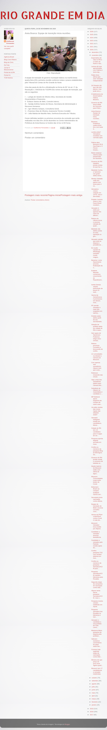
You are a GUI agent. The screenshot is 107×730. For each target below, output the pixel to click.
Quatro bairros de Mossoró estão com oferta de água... (96, 469)
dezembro (95, 52)
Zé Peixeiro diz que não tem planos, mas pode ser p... (96, 88)
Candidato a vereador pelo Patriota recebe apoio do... (97, 544)
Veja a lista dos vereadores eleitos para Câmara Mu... (97, 382)
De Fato (7, 65)
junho (94, 690)
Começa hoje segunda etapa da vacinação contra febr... (96, 653)
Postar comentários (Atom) (40, 200)
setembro (95, 681)
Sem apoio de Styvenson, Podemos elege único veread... (96, 336)
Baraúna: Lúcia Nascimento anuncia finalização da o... (97, 263)
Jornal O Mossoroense (8, 68)
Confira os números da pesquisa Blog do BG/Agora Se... (97, 450)
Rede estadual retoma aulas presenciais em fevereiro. (96, 155)
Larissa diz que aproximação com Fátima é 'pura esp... (97, 69)
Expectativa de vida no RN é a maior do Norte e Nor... (96, 60)
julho (93, 687)
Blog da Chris (8, 62)
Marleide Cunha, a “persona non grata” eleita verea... (97, 173)
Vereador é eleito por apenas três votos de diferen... (96, 211)
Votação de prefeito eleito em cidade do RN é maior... (96, 327)
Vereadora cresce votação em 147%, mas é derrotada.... (96, 192)
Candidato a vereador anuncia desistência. (96, 534)
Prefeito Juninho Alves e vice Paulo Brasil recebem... (97, 202)
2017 (92, 715)
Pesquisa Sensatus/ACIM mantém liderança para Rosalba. (97, 575)
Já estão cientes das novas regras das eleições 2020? (97, 411)
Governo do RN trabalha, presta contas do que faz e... (97, 164)
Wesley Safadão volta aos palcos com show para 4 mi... (97, 182)
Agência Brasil (9, 57)
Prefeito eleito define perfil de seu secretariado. (96, 319)
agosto (94, 684)
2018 (92, 711)
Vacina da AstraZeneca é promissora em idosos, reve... (96, 298)
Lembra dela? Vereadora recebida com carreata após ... (97, 135)
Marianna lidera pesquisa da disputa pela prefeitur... (96, 633)
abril (93, 696)
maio (93, 693)
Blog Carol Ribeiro (10, 59)
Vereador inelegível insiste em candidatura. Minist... (96, 421)
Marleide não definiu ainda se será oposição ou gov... (96, 232)
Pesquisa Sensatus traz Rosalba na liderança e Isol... (97, 613)
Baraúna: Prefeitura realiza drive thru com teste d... (97, 125)
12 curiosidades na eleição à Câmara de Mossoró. (96, 356)
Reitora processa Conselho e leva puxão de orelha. (97, 347)
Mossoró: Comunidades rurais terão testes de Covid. (97, 480)
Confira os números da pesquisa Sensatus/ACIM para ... (97, 564)
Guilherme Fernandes (10, 42)
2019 (92, 709)
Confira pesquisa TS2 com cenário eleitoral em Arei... (97, 554)
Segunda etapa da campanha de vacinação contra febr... (97, 584)
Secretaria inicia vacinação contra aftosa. (97, 499)
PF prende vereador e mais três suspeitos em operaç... (96, 309)
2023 (92, 40)
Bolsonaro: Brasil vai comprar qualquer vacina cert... (96, 490)
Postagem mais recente (36, 195)
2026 (92, 31)
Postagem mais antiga (71, 195)
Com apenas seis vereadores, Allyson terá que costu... (96, 366)
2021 (92, 47)
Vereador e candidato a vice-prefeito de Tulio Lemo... (96, 623)
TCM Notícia (8, 78)
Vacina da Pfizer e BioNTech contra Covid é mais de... (97, 517)
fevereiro (95, 702)
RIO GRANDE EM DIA (52, 15)
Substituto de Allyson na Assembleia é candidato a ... (97, 391)
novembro (95, 55)
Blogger (67, 724)
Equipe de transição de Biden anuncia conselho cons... (97, 507)
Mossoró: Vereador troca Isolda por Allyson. (96, 526)
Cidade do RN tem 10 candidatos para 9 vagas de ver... (96, 431)
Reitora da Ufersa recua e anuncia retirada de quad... (96, 222)
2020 (92, 49)
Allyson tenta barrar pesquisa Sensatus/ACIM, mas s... (97, 594)
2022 (92, 43)
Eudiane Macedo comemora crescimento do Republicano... (97, 276)
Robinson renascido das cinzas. (97, 374)
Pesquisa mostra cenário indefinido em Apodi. (97, 603)
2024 (92, 37)
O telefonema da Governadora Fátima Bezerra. (97, 97)
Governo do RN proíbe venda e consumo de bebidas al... (97, 460)
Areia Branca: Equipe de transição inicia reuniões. (96, 115)
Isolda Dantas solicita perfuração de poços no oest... (97, 288)
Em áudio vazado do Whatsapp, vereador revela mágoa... (96, 252)
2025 (92, 34)
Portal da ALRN (9, 72)
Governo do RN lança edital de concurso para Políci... (96, 105)
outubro (94, 678)
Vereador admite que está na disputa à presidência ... (97, 242)
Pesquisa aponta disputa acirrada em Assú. (97, 441)
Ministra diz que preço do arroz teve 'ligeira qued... (97, 662)
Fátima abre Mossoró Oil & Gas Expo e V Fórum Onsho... (97, 146)
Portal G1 (7, 75)
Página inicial (54, 195)
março (94, 699)
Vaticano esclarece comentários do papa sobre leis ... (96, 642)
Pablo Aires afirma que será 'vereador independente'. (97, 78)
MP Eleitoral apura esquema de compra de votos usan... (96, 400)
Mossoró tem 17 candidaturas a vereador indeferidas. (97, 671)
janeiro (94, 705)
